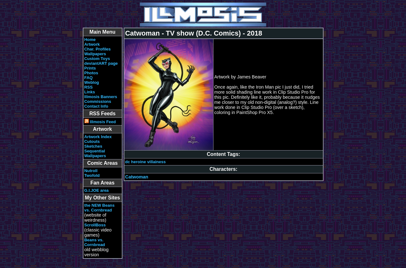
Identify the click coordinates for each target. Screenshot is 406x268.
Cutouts (92, 141)
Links (89, 92)
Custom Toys (97, 58)
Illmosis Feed (100, 121)
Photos (91, 72)
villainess (156, 161)
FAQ (88, 77)
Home (90, 39)
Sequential (94, 151)
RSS (88, 87)
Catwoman (136, 176)
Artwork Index (98, 136)
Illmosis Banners (100, 96)
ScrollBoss (95, 225)
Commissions (97, 101)
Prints (90, 68)
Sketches (93, 146)
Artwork (92, 44)
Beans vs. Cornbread (94, 242)
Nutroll (91, 170)
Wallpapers (95, 53)
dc (127, 161)
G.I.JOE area (96, 190)
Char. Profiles (97, 49)
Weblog (91, 82)
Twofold (92, 175)
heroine (138, 161)
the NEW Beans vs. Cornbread (99, 207)
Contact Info (96, 106)
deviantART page (101, 63)
